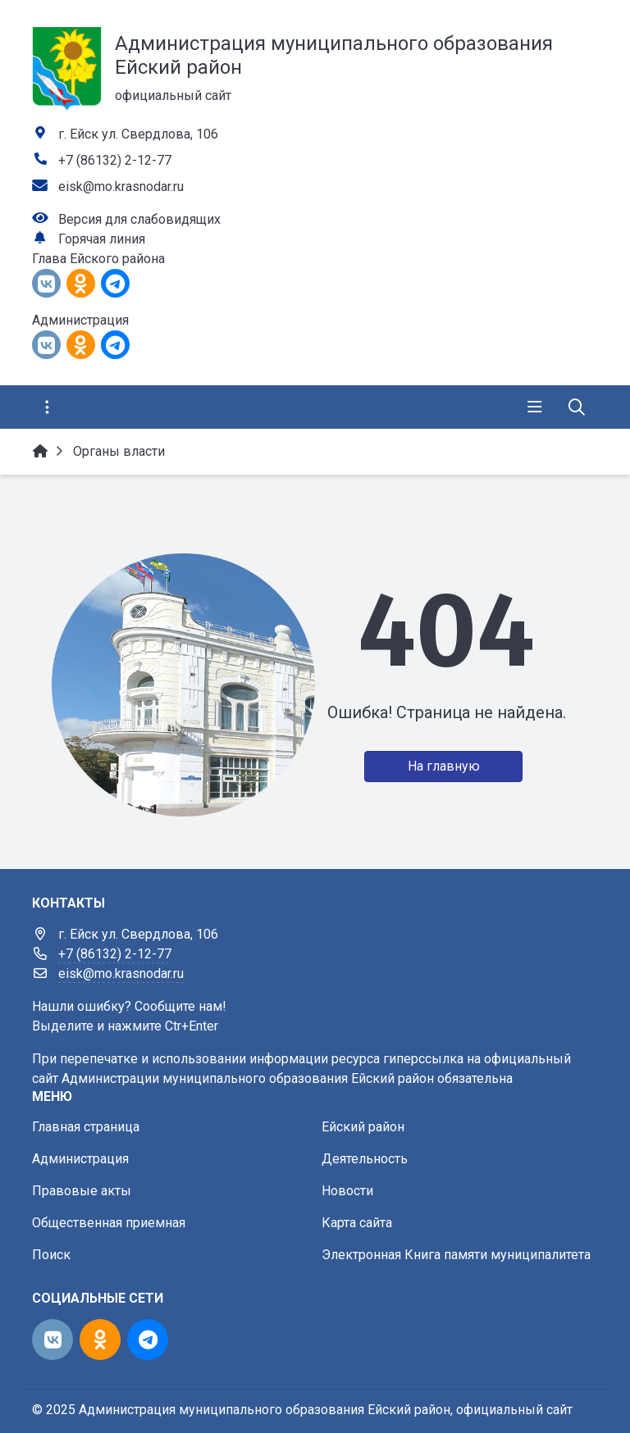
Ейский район (363, 1127)
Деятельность (365, 1159)
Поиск (51, 1254)
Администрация (80, 1159)
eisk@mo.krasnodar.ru (121, 186)
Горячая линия (101, 239)
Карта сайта (357, 1223)
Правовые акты (81, 1191)
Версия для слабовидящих (139, 219)
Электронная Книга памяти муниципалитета (456, 1254)
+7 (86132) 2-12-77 (114, 160)
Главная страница (85, 1127)
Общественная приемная (108, 1223)
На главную (444, 766)
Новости (347, 1191)
